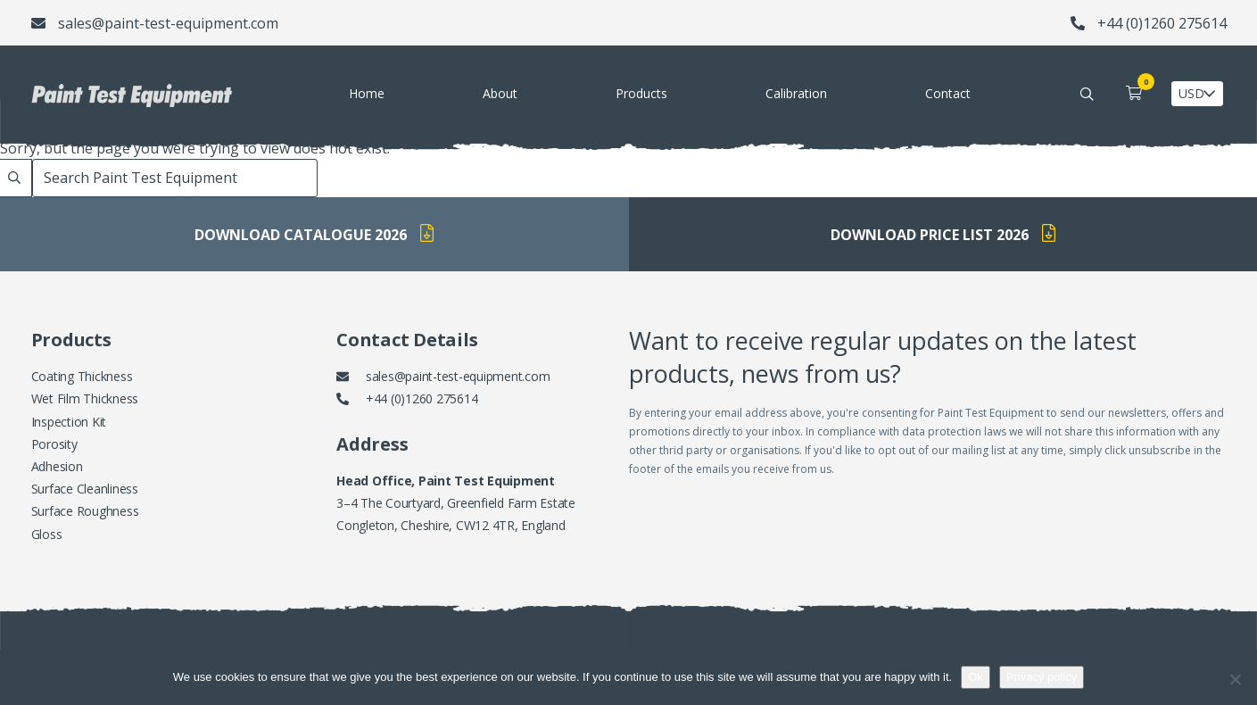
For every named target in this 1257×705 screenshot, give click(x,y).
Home (367, 93)
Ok (975, 677)
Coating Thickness (82, 376)
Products (641, 93)
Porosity (54, 443)
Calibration (796, 93)
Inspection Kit (69, 421)
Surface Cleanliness (84, 488)
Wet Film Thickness (85, 398)
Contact (948, 93)
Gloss (46, 534)
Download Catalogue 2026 (314, 234)
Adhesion (57, 466)
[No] (1235, 679)
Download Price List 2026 (943, 234)
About (500, 93)
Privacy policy (1041, 677)
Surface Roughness (85, 510)
